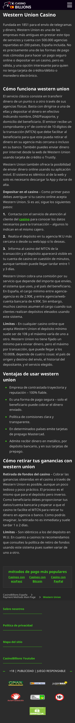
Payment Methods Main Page (19, 597)
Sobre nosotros (13, 609)
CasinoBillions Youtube (19, 658)
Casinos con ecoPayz (16, 579)
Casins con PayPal (58, 579)
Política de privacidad (18, 625)
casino (24, 219)
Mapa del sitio (12, 642)
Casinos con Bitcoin (37, 579)
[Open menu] (69, 5)
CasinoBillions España (15, 595)
